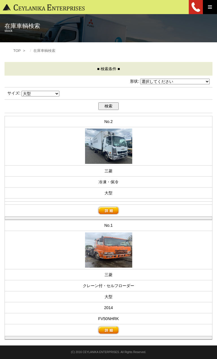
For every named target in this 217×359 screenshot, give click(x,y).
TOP (17, 51)
